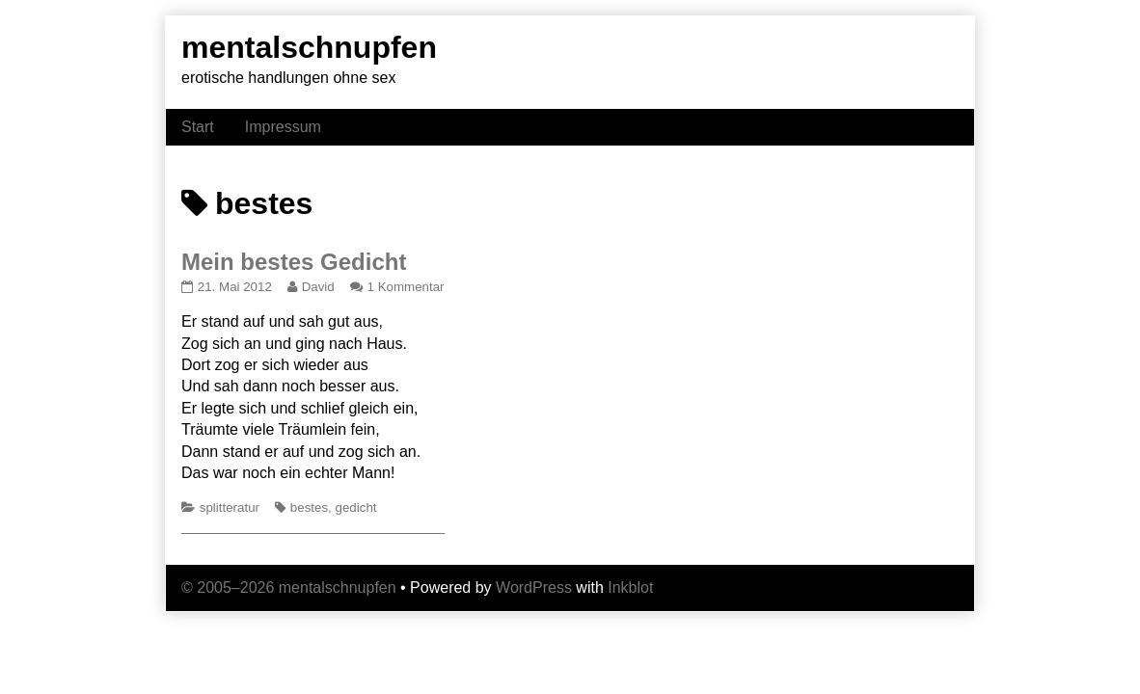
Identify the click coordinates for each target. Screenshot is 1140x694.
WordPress (534, 587)
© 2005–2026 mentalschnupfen (288, 587)
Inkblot (630, 587)
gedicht (356, 507)
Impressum (283, 127)
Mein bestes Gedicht (293, 262)
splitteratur (229, 507)
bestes (309, 507)
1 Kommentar (406, 287)
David (318, 287)
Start (197, 127)
